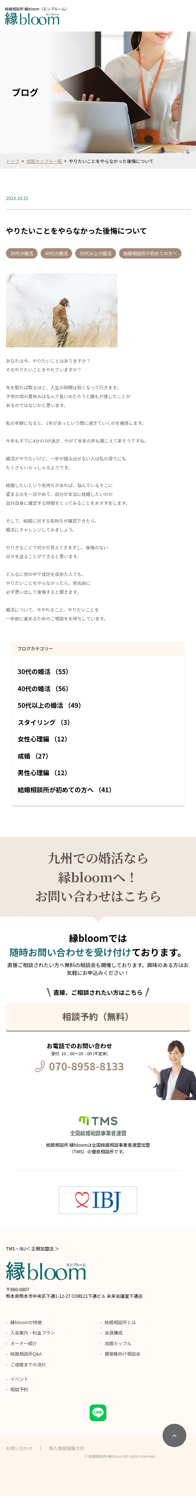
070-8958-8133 (86, 1066)
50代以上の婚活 (95, 253)
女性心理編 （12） (44, 738)
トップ (12, 161)
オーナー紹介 (23, 1343)
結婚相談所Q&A (26, 1353)
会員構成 (114, 1332)
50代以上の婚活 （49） (51, 705)
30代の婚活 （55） (45, 671)
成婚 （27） (35, 755)
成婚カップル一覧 (44, 161)
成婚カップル (118, 1343)
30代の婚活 (21, 253)
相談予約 (19, 1389)
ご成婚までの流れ (28, 1364)
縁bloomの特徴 (26, 1322)
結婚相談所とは (120, 1322)
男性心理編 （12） (44, 772)
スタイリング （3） (46, 722)
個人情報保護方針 (66, 1448)
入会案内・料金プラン (32, 1332)
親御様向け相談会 (123, 1353)
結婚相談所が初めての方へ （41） (66, 789)
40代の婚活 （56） (45, 688)
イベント (19, 1379)
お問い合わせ (19, 1448)
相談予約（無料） (98, 1016)
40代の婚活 (56, 253)
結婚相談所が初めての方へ (150, 253)
